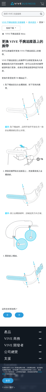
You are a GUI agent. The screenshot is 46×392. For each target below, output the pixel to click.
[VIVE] (23, 4)
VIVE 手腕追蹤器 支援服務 (13, 22)
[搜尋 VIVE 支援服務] (40, 13)
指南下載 (10, 28)
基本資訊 (32, 22)
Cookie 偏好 (8, 387)
